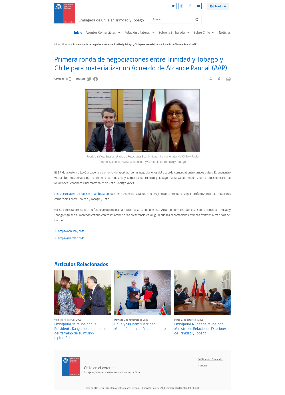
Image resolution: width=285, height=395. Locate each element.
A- (220, 79)
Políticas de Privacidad (210, 359)
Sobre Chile (204, 32)
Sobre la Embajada (174, 32)
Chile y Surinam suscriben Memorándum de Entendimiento (140, 327)
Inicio (78, 32)
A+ (211, 79)
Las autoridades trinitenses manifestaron (81, 193)
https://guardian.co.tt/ (71, 238)
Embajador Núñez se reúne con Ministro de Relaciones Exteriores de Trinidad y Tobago (200, 329)
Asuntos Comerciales (103, 32)
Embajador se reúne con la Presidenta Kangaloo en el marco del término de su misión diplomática (80, 331)
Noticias (225, 32)
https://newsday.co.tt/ (71, 231)
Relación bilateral (140, 32)
